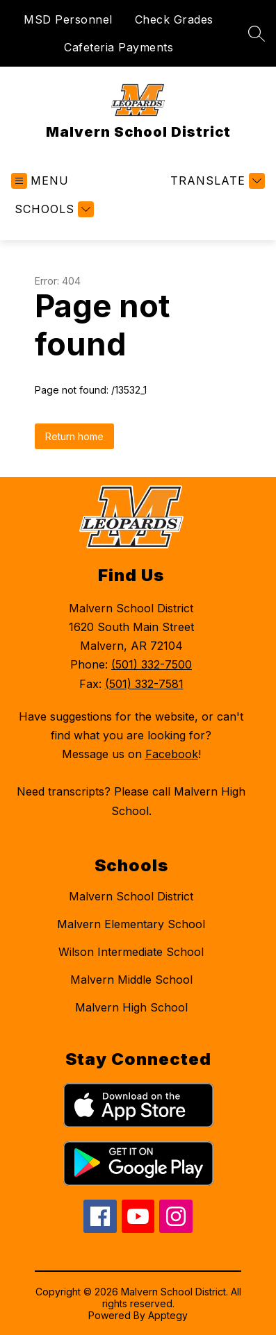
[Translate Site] (216, 181)
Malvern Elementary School (131, 924)
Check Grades (174, 19)
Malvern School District (131, 896)
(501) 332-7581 (144, 684)
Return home (74, 436)
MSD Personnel (68, 19)
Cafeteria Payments (118, 47)
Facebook (171, 754)
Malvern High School (131, 1007)
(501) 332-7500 (151, 664)
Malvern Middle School (131, 979)
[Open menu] (40, 181)
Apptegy (168, 1315)
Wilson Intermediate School (131, 952)
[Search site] (256, 33)
